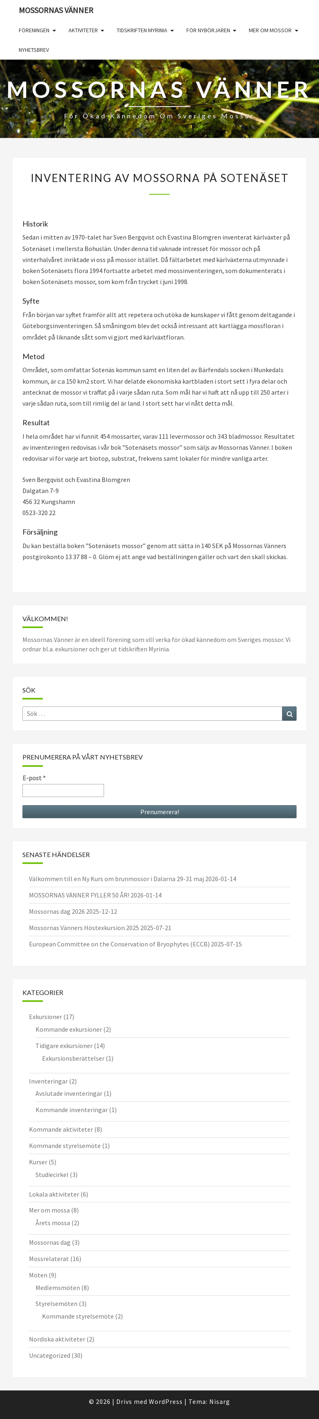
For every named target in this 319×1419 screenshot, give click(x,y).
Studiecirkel (52, 1174)
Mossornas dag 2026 (57, 911)
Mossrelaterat (49, 1259)
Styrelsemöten (56, 1303)
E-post (34, 778)
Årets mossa (52, 1223)
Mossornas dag (50, 1242)
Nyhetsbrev (34, 49)
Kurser (38, 1162)
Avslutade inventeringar (68, 1093)
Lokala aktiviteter (54, 1194)
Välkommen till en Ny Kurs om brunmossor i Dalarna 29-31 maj (116, 879)
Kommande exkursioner (68, 1029)
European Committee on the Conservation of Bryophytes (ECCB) (119, 944)
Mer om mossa (49, 1210)
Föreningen (34, 30)
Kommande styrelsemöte (65, 1145)
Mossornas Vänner (56, 10)
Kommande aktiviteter (61, 1129)
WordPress (166, 1401)
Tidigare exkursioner (64, 1045)
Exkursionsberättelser (73, 1058)
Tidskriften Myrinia (142, 30)
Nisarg (219, 1401)
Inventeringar (48, 1081)
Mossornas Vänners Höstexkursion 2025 (84, 928)
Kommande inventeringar (71, 1110)
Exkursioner (45, 1017)
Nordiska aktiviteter (57, 1339)
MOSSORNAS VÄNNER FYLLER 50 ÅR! (79, 895)
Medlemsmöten (57, 1288)
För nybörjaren (208, 30)
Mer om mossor (270, 30)
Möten (38, 1275)
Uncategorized (49, 1355)
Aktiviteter (83, 30)
